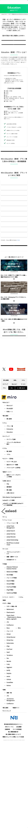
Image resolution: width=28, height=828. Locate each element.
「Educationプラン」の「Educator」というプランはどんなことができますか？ (14, 247)
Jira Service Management (11, 787)
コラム (23, 468)
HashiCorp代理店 (12, 681)
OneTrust (9, 737)
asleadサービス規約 (9, 588)
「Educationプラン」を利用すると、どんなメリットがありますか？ (14, 212)
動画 (4, 688)
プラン (4, 476)
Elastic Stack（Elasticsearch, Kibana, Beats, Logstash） (14, 705)
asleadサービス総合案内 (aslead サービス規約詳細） (13, 592)
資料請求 (9, 575)
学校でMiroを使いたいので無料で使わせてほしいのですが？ (14, 301)
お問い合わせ (22, 476)
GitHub (9, 767)
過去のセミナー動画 (12, 552)
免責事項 (7, 817)
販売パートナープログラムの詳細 (13, 564)
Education (10, 520)
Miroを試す (10, 496)
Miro (19, 716)
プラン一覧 (10, 514)
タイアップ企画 (11, 527)
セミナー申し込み (12, 549)
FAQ (8, 572)
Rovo (8, 716)
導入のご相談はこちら (14, 157)
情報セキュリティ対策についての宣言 (13, 825)
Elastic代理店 (10, 669)
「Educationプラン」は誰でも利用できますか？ (14, 202)
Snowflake (10, 770)
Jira (8, 710)
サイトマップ (7, 799)
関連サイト (16, 796)
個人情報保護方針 (13, 820)
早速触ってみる (14, 47)
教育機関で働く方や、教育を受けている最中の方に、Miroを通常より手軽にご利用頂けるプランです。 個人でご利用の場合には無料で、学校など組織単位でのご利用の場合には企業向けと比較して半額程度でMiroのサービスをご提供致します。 (14, 193)
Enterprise (10, 517)
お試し (15, 468)
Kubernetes (10, 731)
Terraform (10, 743)
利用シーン (10, 499)
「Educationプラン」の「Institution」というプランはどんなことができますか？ (14, 270)
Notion (9, 773)
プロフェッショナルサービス (14, 640)
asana (8, 764)
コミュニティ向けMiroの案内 (14, 531)
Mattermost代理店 (12, 660)
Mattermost (10, 697)
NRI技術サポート (11, 648)
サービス (23, 472)
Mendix (9, 749)
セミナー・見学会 (8, 546)
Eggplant (9, 755)
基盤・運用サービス (12, 644)
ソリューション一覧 (12, 611)
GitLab (9, 722)
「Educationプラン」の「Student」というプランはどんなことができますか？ (14, 224)
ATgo (8, 734)
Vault (8, 740)
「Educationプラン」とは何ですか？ (14, 192)
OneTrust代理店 (11, 675)
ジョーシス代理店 (12, 666)
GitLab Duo (10, 728)
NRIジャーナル (9, 815)
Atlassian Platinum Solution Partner (12, 656)
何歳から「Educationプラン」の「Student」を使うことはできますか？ (14, 235)
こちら (18, 309)
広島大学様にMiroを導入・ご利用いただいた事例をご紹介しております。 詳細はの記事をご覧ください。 (14, 293)
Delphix (9, 761)
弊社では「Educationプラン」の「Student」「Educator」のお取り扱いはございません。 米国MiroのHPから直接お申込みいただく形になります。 (14, 259)
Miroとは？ (14, 472)
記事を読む (13, 353)
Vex (8, 746)
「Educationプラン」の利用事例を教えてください (14, 292)
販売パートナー (7, 560)
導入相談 (9, 578)
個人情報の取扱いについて (13, 822)
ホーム (5, 605)
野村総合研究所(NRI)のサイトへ (13, 812)
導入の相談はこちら (13, 41)
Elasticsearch (11, 700)
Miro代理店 (10, 663)
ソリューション (7, 608)
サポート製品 (7, 691)
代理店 (5, 652)
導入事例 (5, 504)
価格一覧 (9, 780)
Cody (8, 752)
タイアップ (5, 472)
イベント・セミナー (8, 685)
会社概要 (18, 815)
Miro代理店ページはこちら (14, 418)
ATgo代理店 (10, 678)
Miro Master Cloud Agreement (12, 585)
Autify (8, 758)
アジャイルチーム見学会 (13, 555)
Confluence (10, 713)
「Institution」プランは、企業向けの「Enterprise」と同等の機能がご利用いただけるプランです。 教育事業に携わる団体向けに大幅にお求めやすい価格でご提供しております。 (14, 271)
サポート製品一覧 (12, 694)
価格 (4, 778)
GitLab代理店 (10, 672)
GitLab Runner (11, 725)
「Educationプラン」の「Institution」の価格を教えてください (14, 281)
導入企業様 (6, 468)
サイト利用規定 (17, 817)
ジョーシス (10, 719)
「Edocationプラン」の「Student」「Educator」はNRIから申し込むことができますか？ (14, 258)
